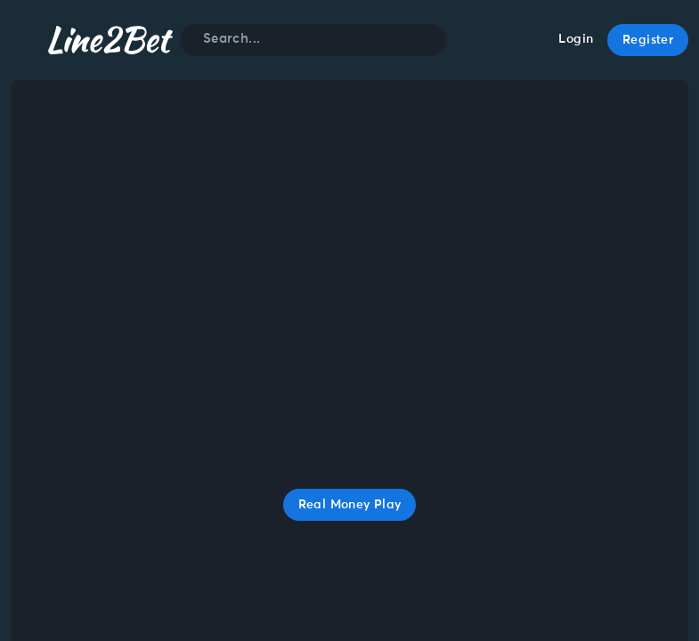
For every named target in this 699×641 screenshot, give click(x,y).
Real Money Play (350, 505)
